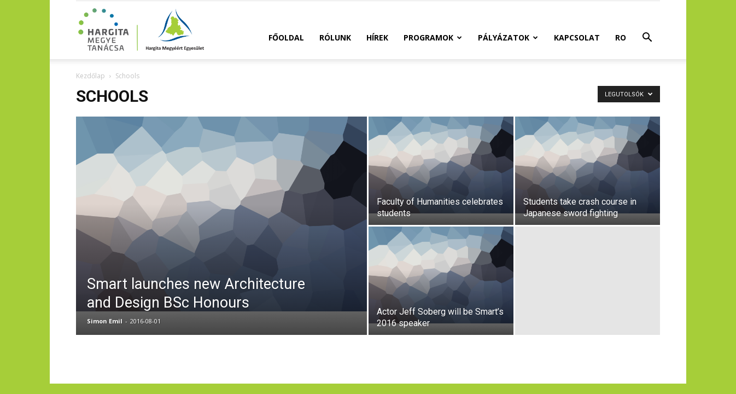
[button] (647, 38)
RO (620, 37)
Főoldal (286, 37)
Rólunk (335, 37)
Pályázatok (508, 37)
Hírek (377, 37)
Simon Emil (104, 321)
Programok (433, 37)
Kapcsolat (577, 37)
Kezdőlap (90, 75)
